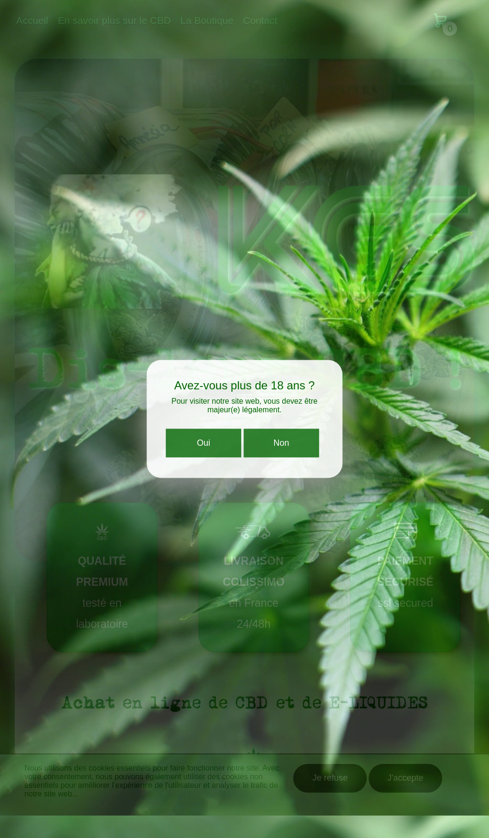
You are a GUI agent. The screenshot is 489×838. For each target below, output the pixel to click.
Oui (203, 445)
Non (281, 445)
